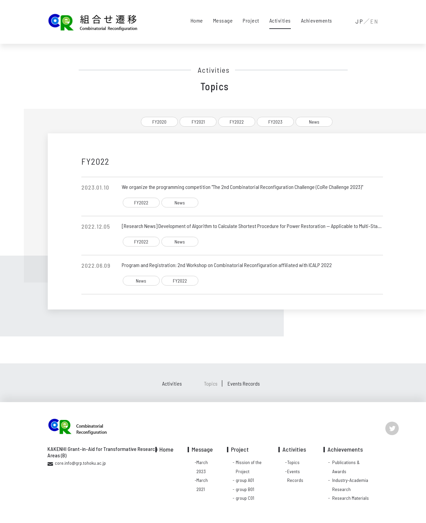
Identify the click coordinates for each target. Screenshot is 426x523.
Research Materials (350, 498)
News (314, 122)
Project (251, 20)
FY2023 (275, 122)
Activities (280, 20)
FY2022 (237, 122)
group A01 (245, 480)
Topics (211, 383)
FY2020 (159, 122)
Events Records (244, 383)
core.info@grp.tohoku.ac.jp (80, 463)
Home (197, 20)
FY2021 (198, 122)
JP (359, 21)
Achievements (316, 20)
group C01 (245, 498)
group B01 (245, 489)
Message (223, 20)
